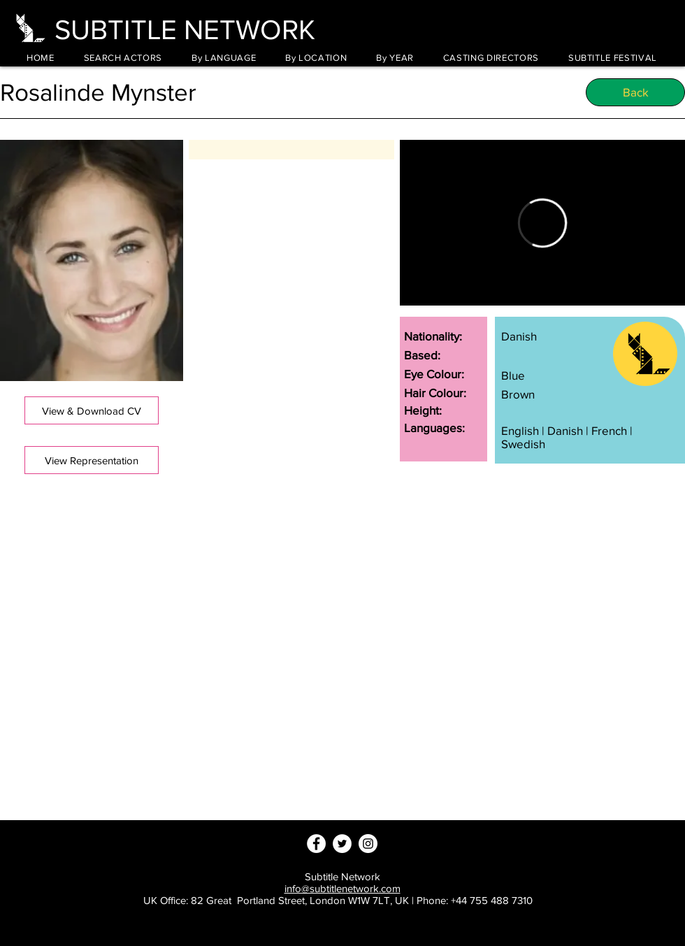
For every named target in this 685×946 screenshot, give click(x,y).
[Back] (635, 92)
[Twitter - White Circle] (342, 843)
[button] (224, 57)
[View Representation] (91, 460)
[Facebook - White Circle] (316, 843)
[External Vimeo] (542, 223)
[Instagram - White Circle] (368, 843)
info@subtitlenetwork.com (342, 888)
